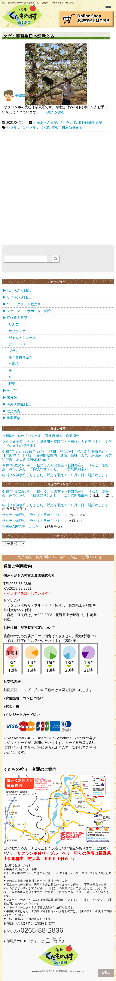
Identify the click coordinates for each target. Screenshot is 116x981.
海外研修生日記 (90, 122)
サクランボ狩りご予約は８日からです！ (33, 515)
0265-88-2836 (42, 930)
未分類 (12, 397)
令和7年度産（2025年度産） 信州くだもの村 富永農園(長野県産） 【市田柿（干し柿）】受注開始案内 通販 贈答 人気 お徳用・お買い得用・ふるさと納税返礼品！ (57, 455)
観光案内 (13, 411)
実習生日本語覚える (67, 128)
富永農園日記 (17, 318)
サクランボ (67, 122)
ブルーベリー (19, 344)
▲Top (105, 972)
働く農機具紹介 (21, 357)
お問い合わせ (91, 557)
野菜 (12, 384)
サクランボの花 (38, 128)
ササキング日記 (19, 297)
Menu (108, 4)
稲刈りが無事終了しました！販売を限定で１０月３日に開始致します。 (57, 475)
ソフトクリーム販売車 (24, 304)
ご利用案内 (22, 557)
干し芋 (12, 390)
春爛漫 (13, 96)
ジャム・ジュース (22, 337)
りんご (14, 324)
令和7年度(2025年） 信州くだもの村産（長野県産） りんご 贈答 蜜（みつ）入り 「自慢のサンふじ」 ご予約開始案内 (59, 467)
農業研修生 (15, 418)
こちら (54, 940)
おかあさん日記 (45, 122)
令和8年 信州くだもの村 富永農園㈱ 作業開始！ (42, 436)
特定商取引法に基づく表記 (56, 557)
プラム (14, 351)
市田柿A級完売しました (20, 527)
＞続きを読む (53, 112)
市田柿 (14, 364)
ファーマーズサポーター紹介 (29, 311)
